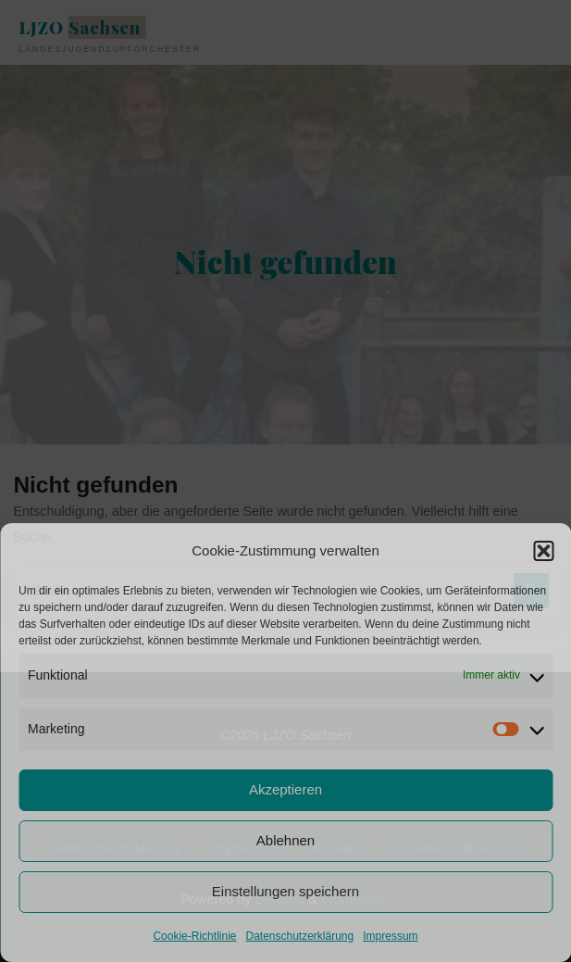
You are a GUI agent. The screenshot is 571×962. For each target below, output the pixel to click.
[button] (543, 551)
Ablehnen (285, 840)
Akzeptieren (285, 789)
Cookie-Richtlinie (194, 936)
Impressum (390, 936)
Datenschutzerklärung (299, 936)
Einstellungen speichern (285, 891)
